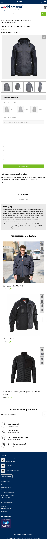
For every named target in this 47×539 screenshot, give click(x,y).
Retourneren (4, 511)
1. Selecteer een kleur (10, 103)
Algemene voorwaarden (14, 538)
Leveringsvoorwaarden (7, 492)
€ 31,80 (7, 289)
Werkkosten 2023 (6, 487)
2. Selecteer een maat (10, 118)
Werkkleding (9, 20)
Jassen (17, 20)
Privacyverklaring (27, 538)
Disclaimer (37, 538)
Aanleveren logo (5, 497)
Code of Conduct (5, 490)
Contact (3, 506)
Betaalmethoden (6, 508)
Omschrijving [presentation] (23, 194)
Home (2, 20)
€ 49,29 (7, 397)
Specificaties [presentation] (23, 199)
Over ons (3, 485)
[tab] (23, 194)
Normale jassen (25, 20)
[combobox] (21, 14)
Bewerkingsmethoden (7, 495)
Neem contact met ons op (9, 183)
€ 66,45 (7, 342)
